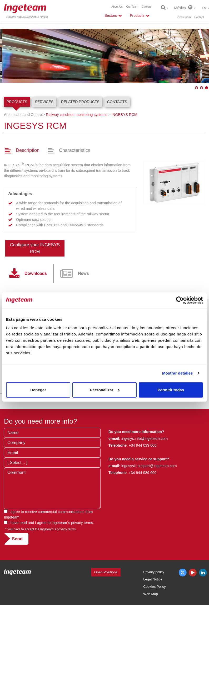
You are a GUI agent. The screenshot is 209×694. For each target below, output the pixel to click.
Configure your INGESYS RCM (35, 248)
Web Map (150, 594)
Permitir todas (170, 389)
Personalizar (105, 389)
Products (17, 102)
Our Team (132, 6)
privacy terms (82, 523)
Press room (184, 17)
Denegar (38, 389)
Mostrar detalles (177, 373)
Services (44, 102)
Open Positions (105, 572)
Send (17, 538)
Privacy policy (153, 572)
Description (27, 150)
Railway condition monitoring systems (76, 115)
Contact (199, 17)
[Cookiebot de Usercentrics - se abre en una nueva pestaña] (180, 300)
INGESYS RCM (124, 115)
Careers (147, 6)
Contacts (117, 102)
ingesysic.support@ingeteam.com (149, 466)
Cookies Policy (154, 587)
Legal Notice (152, 579)
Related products (80, 102)
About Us (117, 6)
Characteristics (74, 150)
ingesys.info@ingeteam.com (144, 438)
